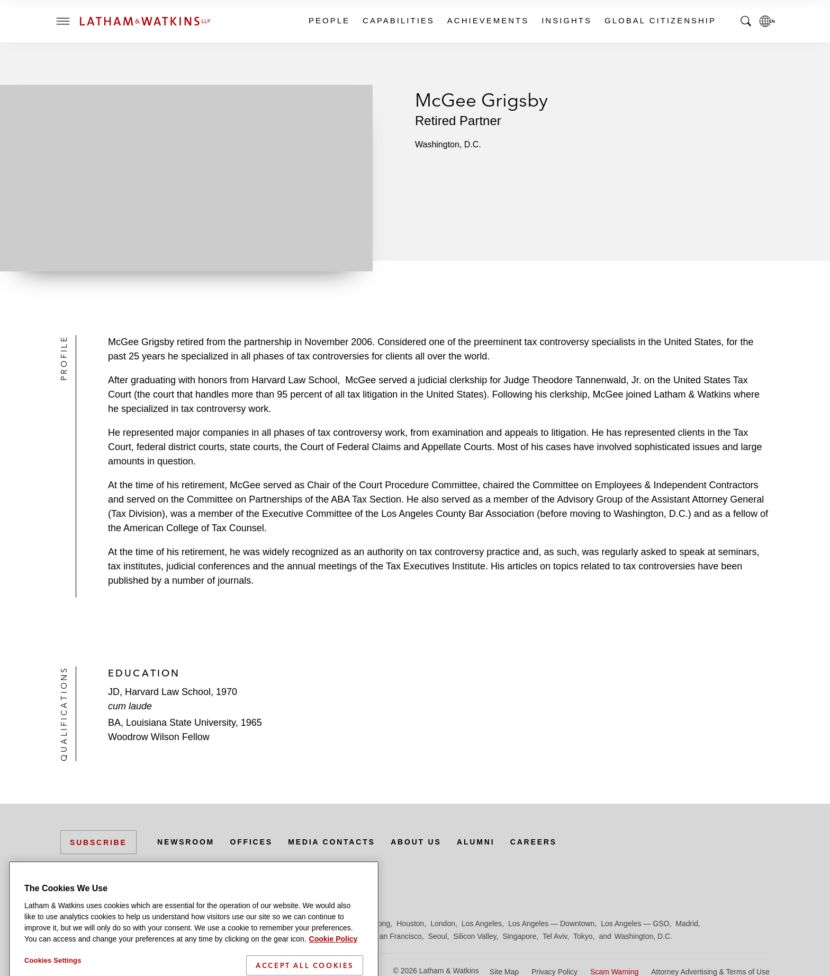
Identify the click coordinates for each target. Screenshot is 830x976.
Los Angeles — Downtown (551, 923)
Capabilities (398, 20)
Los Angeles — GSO (635, 923)
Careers (533, 842)
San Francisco (397, 936)
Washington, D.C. (643, 936)
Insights (566, 20)
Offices (251, 842)
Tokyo (583, 936)
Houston (410, 923)
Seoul (437, 936)
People (329, 20)
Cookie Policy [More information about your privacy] (333, 969)
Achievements (487, 20)
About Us (416, 842)
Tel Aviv (555, 936)
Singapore (519, 936)
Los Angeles (482, 923)
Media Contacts (331, 842)
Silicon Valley (474, 936)
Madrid (686, 923)
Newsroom (185, 842)
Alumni (475, 842)
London (442, 923)
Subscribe (98, 842)
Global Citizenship (660, 20)
